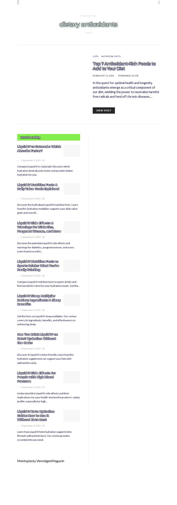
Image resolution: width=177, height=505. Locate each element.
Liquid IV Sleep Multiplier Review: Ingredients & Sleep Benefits (39, 300)
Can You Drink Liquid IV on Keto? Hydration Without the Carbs (37, 339)
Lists (95, 56)
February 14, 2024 (103, 75)
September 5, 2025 (31, 160)
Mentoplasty (26, 461)
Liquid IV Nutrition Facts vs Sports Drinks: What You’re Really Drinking (38, 266)
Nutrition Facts (111, 56)
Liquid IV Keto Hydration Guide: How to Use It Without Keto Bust (35, 416)
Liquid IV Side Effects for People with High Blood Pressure (36, 377)
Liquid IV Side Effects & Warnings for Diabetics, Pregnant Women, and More (39, 227)
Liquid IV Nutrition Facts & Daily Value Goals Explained (38, 187)
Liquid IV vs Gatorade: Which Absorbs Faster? (39, 149)
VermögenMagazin (50, 461)
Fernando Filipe (128, 75)
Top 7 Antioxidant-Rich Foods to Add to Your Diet (124, 66)
